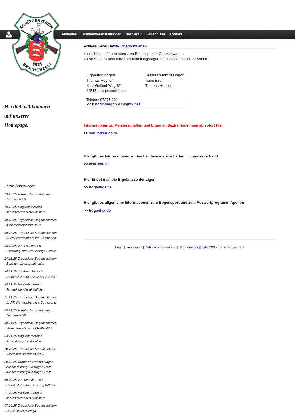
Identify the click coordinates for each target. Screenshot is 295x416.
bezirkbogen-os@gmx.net (117, 104)
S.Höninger (190, 247)
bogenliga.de (100, 187)
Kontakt (175, 34)
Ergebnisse (156, 34)
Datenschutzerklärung (161, 247)
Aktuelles (69, 34)
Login (119, 247)
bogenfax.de (100, 210)
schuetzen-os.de (103, 133)
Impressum (134, 247)
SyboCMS (208, 247)
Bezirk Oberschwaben (127, 46)
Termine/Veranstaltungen (101, 34)
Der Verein (134, 34)
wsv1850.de (99, 164)
